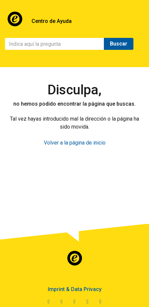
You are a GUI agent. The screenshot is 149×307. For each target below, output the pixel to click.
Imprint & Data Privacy (75, 289)
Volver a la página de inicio (75, 143)
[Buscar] (54, 44)
